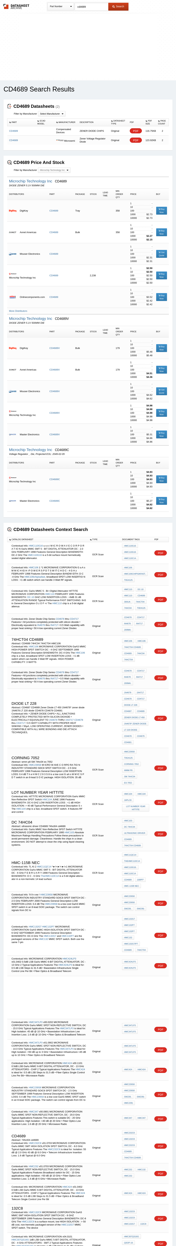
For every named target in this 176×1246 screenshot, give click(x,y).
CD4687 (127, 693)
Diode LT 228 (130, 688)
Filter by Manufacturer (25, 113)
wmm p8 (128, 738)
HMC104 (47, 761)
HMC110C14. (130, 557)
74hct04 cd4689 (132, 638)
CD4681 (127, 717)
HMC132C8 (129, 1072)
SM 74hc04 (142, 738)
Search (118, 6)
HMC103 (69, 793)
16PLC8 (127, 763)
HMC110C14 (130, 829)
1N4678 (53, 699)
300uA (127, 597)
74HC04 (127, 602)
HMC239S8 (35, 732)
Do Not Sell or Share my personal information (86, 1233)
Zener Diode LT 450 (134, 698)
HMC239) (140, 1034)
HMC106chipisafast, (35, 575)
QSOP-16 (128, 1169)
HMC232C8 (35, 1071)
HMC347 (33, 1043)
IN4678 (41, 616)
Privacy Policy (51, 1233)
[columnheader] (21, 122)
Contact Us (142, 1233)
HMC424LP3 (69, 897)
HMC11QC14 (44, 822)
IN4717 (54, 616)
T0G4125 (128, 577)
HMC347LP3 (35, 961)
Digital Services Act (123, 1233)
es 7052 (128, 743)
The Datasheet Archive (16, 6)
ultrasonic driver (134, 792)
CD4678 (60, 610)
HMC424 (67, 1002)
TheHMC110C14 (50, 831)
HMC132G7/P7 (131, 885)
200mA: (127, 620)
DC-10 (30, 592)
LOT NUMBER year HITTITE (136, 769)
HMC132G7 (35, 872)
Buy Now (162, 210)
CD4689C (54, 479)
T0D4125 (140, 602)
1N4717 (69, 699)
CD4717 (74, 610)
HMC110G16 (36, 545)
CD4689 (53, 210)
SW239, (142, 855)
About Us (156, 1233)
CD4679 (140, 712)
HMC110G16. (130, 824)
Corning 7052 (131, 733)
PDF (136, 130)
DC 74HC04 (142, 787)
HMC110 (50, 589)
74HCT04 (139, 597)
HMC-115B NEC (131, 839)
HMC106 (33, 565)
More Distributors (18, 311)
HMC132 (43, 884)
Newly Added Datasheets (28, 1233)
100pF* (127, 834)
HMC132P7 (48, 872)
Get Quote (161, 254)
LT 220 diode (130, 707)
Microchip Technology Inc (31, 181)
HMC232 (33, 1092)
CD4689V (54, 348)
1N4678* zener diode (135, 702)
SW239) (127, 859)
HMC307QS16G (20, 1164)
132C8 (142, 1149)
